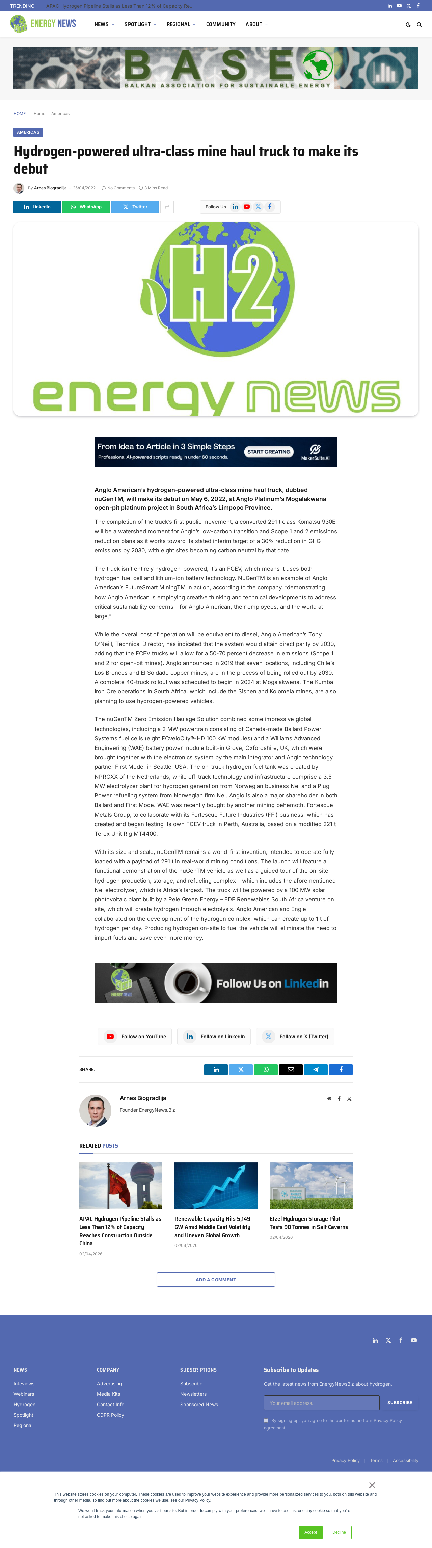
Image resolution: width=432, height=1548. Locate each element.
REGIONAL (178, 24)
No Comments (118, 187)
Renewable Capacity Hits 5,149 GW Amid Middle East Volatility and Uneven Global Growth (212, 1227)
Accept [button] (310, 1532)
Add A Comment (216, 1279)
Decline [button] (339, 1532)
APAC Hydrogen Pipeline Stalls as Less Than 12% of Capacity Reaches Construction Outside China (122, 6)
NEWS (101, 24)
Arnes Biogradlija (50, 187)
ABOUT (254, 24)
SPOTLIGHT (138, 24)
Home (39, 113)
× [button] (371, 1485)
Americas (60, 113)
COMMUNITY (221, 24)
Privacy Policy (388, 1420)
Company (108, 1370)
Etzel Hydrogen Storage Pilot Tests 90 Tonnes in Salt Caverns (309, 1223)
